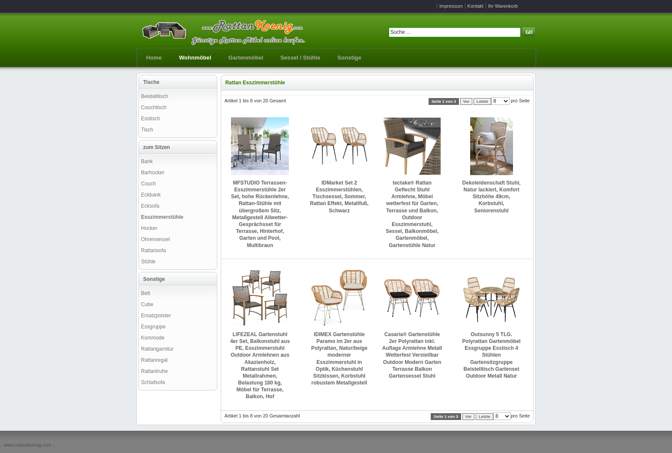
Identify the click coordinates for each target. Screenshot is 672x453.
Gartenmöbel (245, 57)
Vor (466, 101)
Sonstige (349, 57)
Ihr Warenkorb (503, 6)
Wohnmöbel (195, 57)
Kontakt (475, 6)
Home (154, 57)
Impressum (450, 6)
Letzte (482, 101)
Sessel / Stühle (300, 57)
